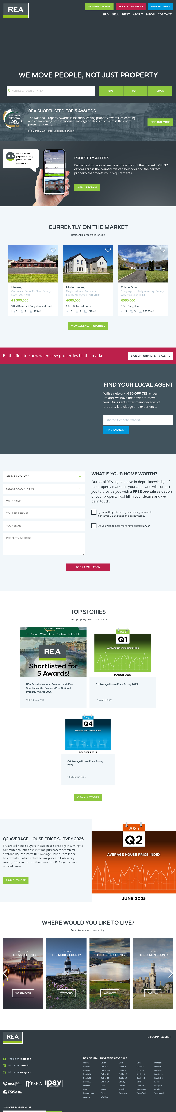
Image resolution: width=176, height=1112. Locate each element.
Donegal (157, 978)
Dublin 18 (141, 993)
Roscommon (88, 1008)
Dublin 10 (87, 989)
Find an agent (160, 6)
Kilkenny (86, 1001)
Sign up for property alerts (150, 354)
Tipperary (123, 1008)
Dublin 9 (157, 986)
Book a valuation (131, 6)
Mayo (103, 1005)
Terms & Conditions (90, 1107)
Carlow (86, 978)
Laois (103, 1001)
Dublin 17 (123, 993)
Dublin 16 (105, 993)
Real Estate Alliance (43, 1107)
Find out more (160, 122)
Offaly (157, 1005)
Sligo (103, 1008)
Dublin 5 (157, 982)
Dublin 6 (86, 986)
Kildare (157, 997)
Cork (139, 978)
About (138, 14)
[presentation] (114, 535)
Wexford (86, 1012)
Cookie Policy (69, 1107)
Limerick (140, 1001)
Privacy (107, 1107)
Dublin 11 (105, 989)
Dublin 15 (87, 993)
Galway (122, 997)
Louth (85, 1005)
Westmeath (159, 1008)
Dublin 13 (141, 989)
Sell (115, 14)
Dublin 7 (122, 986)
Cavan (103, 978)
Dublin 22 (87, 997)
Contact (165, 14)
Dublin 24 (105, 997)
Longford (158, 1001)
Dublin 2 (104, 982)
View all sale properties (88, 325)
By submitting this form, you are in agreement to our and (125, 513)
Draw (160, 90)
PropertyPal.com (146, 1107)
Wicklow (104, 1012)
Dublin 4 (140, 982)
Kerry (139, 997)
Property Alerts (99, 6)
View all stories (88, 712)
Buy (106, 14)
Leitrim (122, 1001)
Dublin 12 (123, 989)
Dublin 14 (158, 989)
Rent (126, 14)
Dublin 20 (158, 993)
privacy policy (137, 515)
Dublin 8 (140, 986)
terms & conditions (113, 515)
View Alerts (22, 164)
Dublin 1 (86, 982)
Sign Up (55, 1030)
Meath (121, 1005)
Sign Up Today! (87, 187)
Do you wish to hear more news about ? (124, 525)
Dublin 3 (122, 982)
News (150, 14)
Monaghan (141, 1005)
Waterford (141, 1008)
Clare (121, 978)
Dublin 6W (105, 986)
